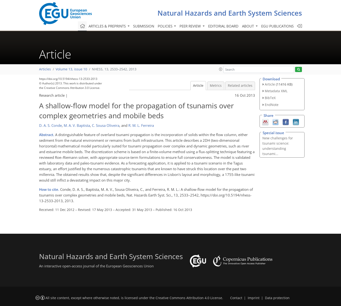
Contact (236, 298)
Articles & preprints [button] (108, 26)
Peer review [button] (190, 26)
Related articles (240, 85)
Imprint (254, 298)
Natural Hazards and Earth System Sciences (229, 13)
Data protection (277, 298)
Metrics (216, 85)
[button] (220, 69)
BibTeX (270, 98)
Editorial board (223, 26)
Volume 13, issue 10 (71, 69)
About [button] (248, 26)
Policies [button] (165, 26)
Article (198, 85)
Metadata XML (276, 91)
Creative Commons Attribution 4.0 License (189, 298)
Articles (45, 69)
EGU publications (277, 26)
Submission (143, 26)
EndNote (271, 104)
